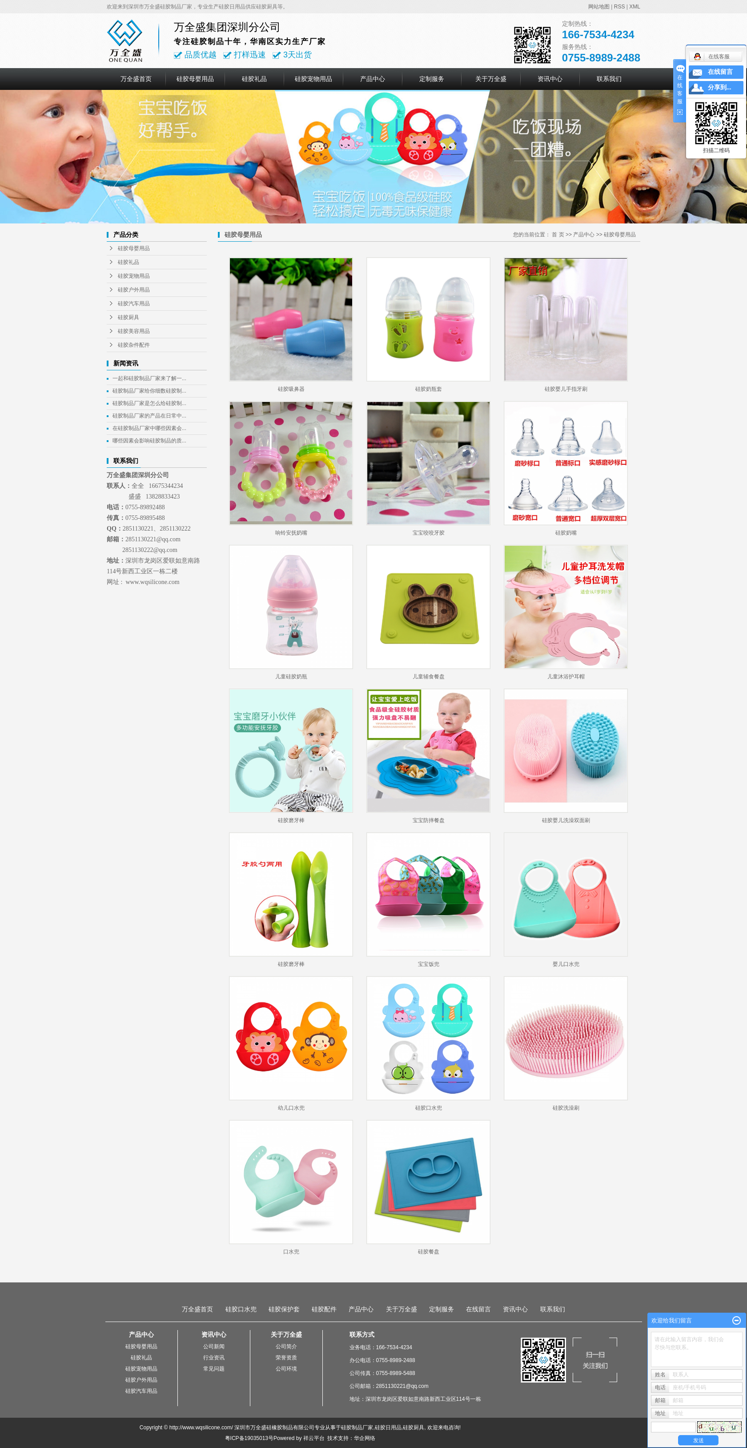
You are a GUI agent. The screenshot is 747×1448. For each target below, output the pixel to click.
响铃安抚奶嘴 (291, 533)
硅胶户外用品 (134, 290)
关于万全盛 (490, 78)
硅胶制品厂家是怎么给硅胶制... (149, 403)
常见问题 (214, 1369)
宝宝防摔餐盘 (429, 820)
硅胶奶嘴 (566, 533)
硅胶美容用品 (134, 331)
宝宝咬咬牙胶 (429, 533)
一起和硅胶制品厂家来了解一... (149, 378)
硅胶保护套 (284, 1309)
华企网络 (364, 1438)
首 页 (558, 234)
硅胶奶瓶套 (428, 389)
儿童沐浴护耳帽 (566, 676)
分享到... (719, 87)
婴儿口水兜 (566, 964)
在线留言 (478, 1309)
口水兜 (291, 1252)
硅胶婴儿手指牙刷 (566, 389)
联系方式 (361, 1334)
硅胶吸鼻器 (291, 389)
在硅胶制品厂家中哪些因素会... (149, 428)
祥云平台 (314, 1438)
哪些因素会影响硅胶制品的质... (149, 441)
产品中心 (372, 78)
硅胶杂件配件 (134, 345)
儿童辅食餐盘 (429, 676)
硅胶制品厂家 (357, 1427)
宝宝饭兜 (428, 964)
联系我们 (609, 78)
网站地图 (599, 7)
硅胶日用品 (388, 1427)
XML (634, 7)
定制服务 (431, 78)
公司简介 (286, 1346)
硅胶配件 (324, 1309)
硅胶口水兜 (428, 1108)
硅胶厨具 (128, 317)
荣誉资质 (286, 1358)
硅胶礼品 (254, 78)
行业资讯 (214, 1358)
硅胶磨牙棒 (291, 820)
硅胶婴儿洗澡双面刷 (566, 820)
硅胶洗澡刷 (566, 1108)
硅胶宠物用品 (313, 78)
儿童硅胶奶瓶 (291, 676)
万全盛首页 (136, 78)
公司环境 (286, 1369)
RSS (619, 7)
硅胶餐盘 (428, 1252)
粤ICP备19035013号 (249, 1438)
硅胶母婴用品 (195, 78)
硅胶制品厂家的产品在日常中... (149, 416)
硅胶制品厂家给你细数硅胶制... (149, 391)
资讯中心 (550, 78)
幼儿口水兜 (291, 1108)
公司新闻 (214, 1346)
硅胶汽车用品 (134, 303)
